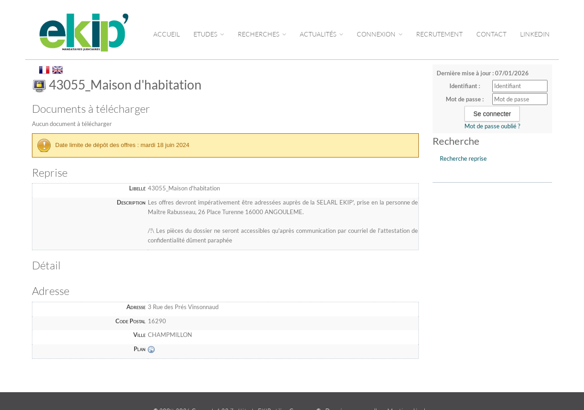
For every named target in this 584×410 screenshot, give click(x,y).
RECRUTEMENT (439, 34)
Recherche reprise (463, 158)
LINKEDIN (535, 34)
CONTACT (491, 34)
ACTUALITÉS (321, 34)
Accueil (166, 34)
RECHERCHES (262, 34)
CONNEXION (379, 34)
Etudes (208, 34)
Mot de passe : (465, 99)
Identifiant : (464, 85)
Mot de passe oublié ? (492, 126)
